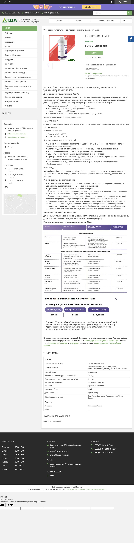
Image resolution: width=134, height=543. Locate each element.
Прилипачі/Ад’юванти (13, 55)
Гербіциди (8, 33)
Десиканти (9, 46)
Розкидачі (8, 106)
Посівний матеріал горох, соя (15, 82)
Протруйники (9, 60)
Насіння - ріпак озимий (13, 97)
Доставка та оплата (106, 21)
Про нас (79, 21)
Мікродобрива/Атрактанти (14, 51)
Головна (59, 21)
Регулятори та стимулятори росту (17, 93)
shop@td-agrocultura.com (17, 137)
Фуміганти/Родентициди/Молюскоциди (19, 77)
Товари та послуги (55, 30)
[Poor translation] (9, 505)
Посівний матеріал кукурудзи (15, 73)
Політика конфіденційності (96, 489)
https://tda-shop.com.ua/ (17, 134)
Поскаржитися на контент (76, 489)
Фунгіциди (8, 38)
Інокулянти (9, 64)
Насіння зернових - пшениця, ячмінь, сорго (18, 87)
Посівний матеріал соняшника (16, 68)
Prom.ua (79, 487)
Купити (94, 53)
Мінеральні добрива (12, 101)
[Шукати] (129, 13)
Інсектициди (70, 30)
